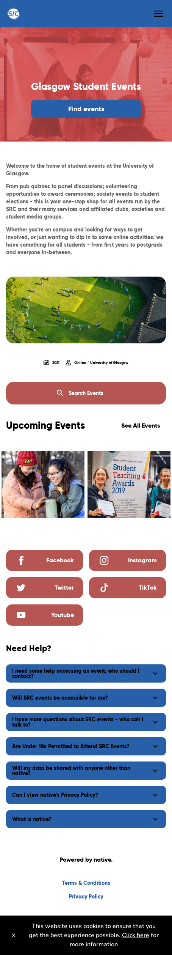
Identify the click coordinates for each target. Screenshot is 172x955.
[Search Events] (86, 393)
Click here (135, 935)
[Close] (13, 935)
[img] (43, 484)
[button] (86, 673)
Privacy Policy (86, 896)
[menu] (158, 14)
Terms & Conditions (86, 882)
